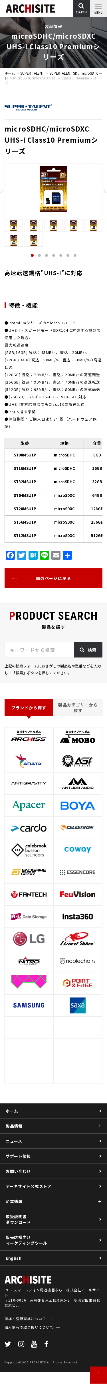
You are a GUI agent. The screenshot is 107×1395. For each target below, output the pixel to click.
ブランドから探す (29, 707)
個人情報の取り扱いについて (29, 1350)
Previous (4, 191)
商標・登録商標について (25, 1341)
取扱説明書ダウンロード (18, 1219)
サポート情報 (18, 1156)
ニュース (14, 1141)
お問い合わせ (18, 1171)
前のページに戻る (53, 578)
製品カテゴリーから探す (78, 707)
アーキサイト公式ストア (29, 1186)
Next (102, 191)
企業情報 (14, 1201)
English (14, 1258)
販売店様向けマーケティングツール (26, 1240)
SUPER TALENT (32, 73)
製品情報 (14, 1126)
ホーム (10, 73)
